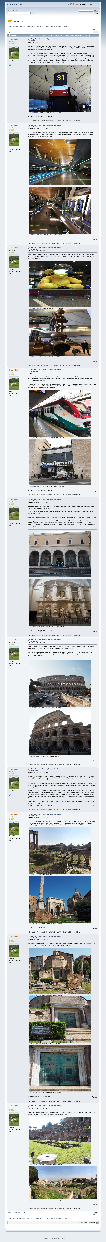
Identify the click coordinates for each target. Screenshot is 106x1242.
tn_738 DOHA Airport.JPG (35, 356)
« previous (92, 29)
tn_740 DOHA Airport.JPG (35, 234)
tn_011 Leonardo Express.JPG (37, 437)
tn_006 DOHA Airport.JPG (35, 186)
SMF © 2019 (53, 1234)
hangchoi (14, 39)
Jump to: (79, 1222)
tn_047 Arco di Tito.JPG (35, 1164)
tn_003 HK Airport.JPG (35, 112)
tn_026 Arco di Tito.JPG (35, 874)
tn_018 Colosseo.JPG (34, 707)
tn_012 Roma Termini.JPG (35, 486)
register (27, 10)
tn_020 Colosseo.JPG (34, 756)
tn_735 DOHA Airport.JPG (35, 308)
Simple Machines (60, 1234)
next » (96, 29)
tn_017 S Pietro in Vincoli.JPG (36, 578)
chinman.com (14, 4)
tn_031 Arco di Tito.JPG (35, 923)
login (22, 10)
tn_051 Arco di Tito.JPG (35, 1043)
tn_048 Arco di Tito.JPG (35, 1200)
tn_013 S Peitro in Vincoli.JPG (36, 626)
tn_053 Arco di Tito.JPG (35, 1092)
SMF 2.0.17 (46, 1234)
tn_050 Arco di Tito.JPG (35, 995)
